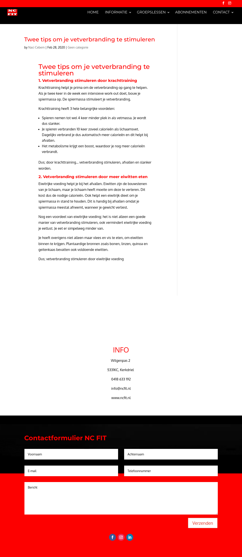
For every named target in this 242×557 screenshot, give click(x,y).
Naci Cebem (36, 47)
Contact (221, 12)
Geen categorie (78, 47)
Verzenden (202, 523)
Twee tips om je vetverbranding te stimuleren (89, 39)
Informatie (116, 12)
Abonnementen (191, 12)
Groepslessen (151, 12)
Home (93, 12)
